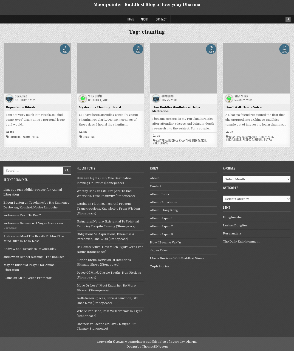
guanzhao (21, 96)
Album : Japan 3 (161, 234)
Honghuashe (232, 217)
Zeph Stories (159, 266)
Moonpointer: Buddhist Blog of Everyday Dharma (147, 5)
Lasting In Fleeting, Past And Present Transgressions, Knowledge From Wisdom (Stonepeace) (108, 208)
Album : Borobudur (164, 202)
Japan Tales (159, 250)
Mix (12, 132)
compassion (249, 136)
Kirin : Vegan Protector (35, 278)
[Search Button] (288, 19)
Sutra (268, 139)
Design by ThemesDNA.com (147, 346)
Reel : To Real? (30, 215)
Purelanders (232, 233)
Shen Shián (95, 96)
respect (248, 139)
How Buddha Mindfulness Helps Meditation (176, 109)
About (145, 19)
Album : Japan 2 (161, 226)
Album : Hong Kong (164, 210)
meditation (199, 140)
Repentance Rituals (20, 107)
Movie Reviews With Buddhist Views (177, 258)
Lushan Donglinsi (235, 225)
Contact (161, 19)
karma (26, 136)
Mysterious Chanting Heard (100, 107)
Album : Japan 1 (161, 218)
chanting (15, 136)
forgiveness (266, 136)
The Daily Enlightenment (241, 241)
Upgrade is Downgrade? (38, 249)
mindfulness (160, 143)
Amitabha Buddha (167, 140)
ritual (36, 136)
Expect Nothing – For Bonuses (42, 257)
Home (130, 19)
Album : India (159, 194)
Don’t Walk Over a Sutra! (244, 107)
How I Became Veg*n (165, 242)
